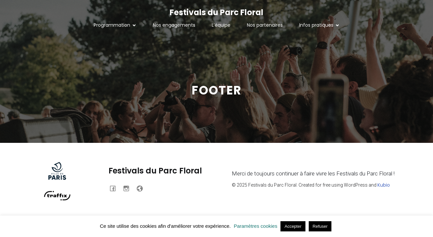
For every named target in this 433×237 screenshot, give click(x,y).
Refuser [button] (320, 226)
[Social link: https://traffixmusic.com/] (142, 188)
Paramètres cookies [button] (255, 226)
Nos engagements (174, 25)
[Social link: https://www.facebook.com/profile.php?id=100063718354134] (115, 188)
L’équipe (221, 25)
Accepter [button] (292, 226)
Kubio (383, 185)
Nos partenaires (265, 25)
